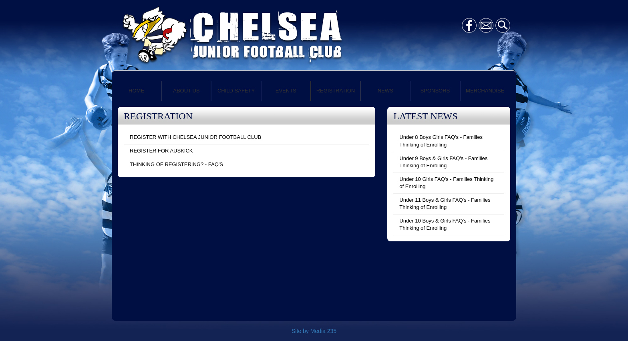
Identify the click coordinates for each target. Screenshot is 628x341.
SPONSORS (435, 91)
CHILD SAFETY (236, 91)
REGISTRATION (335, 91)
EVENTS (286, 91)
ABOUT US (186, 91)
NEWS (385, 91)
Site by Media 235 (314, 331)
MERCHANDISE (485, 91)
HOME (136, 91)
